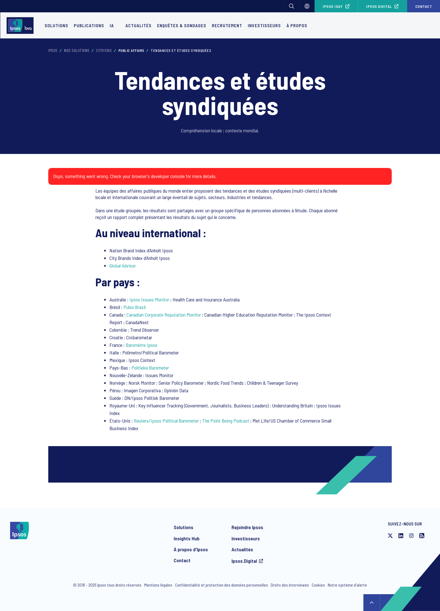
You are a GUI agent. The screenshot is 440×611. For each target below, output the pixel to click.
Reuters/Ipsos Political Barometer (166, 421)
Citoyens (104, 50)
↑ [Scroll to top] (371, 602)
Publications (89, 25)
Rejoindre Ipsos (247, 527)
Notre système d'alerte (347, 584)
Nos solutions (77, 50)
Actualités (242, 549)
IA (112, 25)
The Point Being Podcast (225, 421)
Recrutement (227, 25)
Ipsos (53, 50)
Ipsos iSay (333, 6)
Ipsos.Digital (379, 6)
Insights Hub (187, 538)
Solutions (56, 25)
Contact (423, 6)
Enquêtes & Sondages (181, 25)
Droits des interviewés (290, 584)
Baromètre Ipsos (141, 345)
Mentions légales (158, 584)
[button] (291, 6)
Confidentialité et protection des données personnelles (221, 584)
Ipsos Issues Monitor (149, 299)
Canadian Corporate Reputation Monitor (164, 315)
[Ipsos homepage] (21, 25)
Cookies (318, 584)
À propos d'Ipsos (191, 549)
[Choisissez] (307, 6)
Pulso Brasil (134, 307)
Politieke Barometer (150, 368)
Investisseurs (264, 25)
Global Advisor (122, 265)
